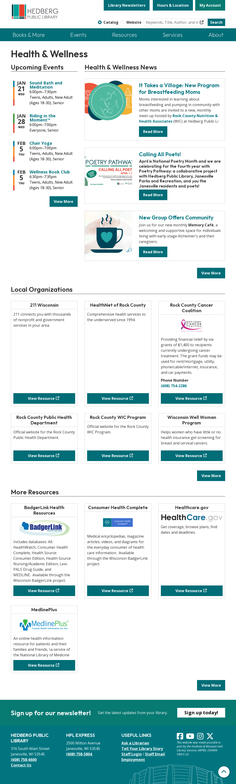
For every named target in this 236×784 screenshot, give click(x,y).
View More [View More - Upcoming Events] (63, 201)
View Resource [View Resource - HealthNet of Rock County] (115, 398)
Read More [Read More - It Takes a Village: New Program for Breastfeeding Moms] (153, 131)
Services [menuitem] (173, 34)
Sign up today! (201, 712)
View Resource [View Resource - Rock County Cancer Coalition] (188, 398)
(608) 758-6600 (24, 759)
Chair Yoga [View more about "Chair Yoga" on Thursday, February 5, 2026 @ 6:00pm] (41, 143)
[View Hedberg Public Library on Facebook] (180, 737)
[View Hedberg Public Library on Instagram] (200, 737)
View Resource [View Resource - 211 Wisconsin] (41, 398)
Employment (133, 759)
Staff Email (155, 754)
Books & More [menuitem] (29, 34)
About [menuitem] (216, 34)
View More (213, 273)
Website (134, 22)
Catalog (110, 22)
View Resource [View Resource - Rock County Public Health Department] (41, 455)
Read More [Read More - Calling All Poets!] (153, 194)
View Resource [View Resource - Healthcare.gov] (188, 590)
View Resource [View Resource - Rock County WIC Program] (115, 455)
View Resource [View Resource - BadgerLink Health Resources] (41, 590)
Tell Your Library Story (142, 748)
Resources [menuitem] (124, 34)
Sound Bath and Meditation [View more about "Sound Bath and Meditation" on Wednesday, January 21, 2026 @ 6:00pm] (46, 85)
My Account (210, 5)
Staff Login (131, 754)
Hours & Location (173, 5)
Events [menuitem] (78, 34)
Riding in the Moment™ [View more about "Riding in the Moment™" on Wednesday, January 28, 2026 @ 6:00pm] (43, 118)
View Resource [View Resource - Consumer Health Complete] (115, 590)
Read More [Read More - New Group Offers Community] (153, 251)
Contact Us (21, 765)
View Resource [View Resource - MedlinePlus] (41, 665)
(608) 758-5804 (79, 754)
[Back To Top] (224, 772)
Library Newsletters (126, 5)
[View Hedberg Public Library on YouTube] (190, 737)
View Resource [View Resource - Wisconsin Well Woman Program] (188, 455)
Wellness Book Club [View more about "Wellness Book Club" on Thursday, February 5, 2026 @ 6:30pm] (50, 172)
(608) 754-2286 (174, 385)
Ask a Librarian (135, 743)
